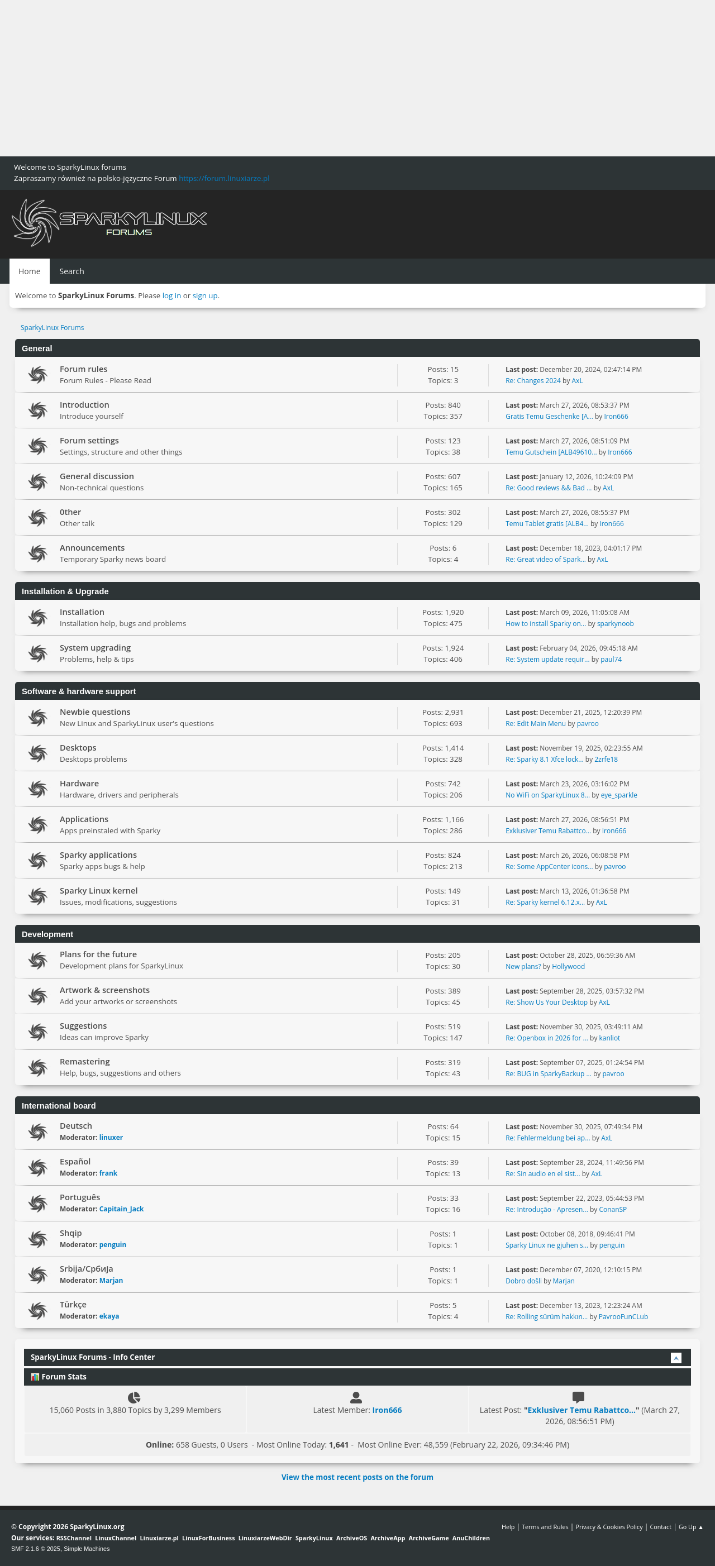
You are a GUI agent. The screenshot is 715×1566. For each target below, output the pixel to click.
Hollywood (568, 966)
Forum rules (83, 368)
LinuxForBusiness (208, 1538)
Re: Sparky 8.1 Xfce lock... (544, 759)
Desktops (78, 747)
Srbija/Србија (86, 1268)
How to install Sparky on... (546, 623)
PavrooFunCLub (624, 1316)
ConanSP (613, 1209)
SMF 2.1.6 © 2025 (35, 1548)
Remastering (85, 1061)
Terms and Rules (545, 1526)
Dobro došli (524, 1281)
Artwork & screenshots (105, 989)
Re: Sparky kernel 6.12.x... (545, 902)
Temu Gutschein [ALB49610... (551, 452)
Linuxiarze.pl (159, 1538)
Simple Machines (86, 1548)
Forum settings (89, 440)
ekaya (109, 1316)
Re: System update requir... (547, 659)
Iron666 (616, 416)
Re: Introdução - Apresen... (547, 1209)
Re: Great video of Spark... (546, 559)
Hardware (79, 783)
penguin (113, 1244)
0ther (70, 511)
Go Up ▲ (691, 1526)
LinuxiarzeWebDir (265, 1538)
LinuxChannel (115, 1538)
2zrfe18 (606, 759)
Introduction (84, 404)
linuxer (111, 1137)
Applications (84, 818)
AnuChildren (471, 1538)
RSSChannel (74, 1538)
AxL (577, 380)
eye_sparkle (619, 795)
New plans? (523, 966)
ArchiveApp (387, 1538)
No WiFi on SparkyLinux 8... (548, 795)
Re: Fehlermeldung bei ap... (548, 1138)
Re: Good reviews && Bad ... (549, 488)
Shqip (71, 1232)
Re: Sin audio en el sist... (543, 1173)
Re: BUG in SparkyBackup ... (549, 1073)
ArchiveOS (351, 1538)
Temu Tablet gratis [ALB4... (547, 523)
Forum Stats (59, 1377)
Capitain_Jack (121, 1209)
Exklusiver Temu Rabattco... (548, 830)
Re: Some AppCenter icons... (549, 866)
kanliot (610, 1038)
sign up (205, 295)
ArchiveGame (428, 1538)
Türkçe (73, 1304)
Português (80, 1196)
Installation (82, 611)
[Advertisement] (335, 78)
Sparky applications (98, 854)
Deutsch (76, 1125)
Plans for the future (98, 953)
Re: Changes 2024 (533, 380)
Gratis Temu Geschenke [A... (549, 416)
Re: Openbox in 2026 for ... (547, 1038)
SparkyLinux (314, 1538)
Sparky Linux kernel (99, 890)
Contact (660, 1526)
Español (75, 1161)
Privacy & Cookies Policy (608, 1526)
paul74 (611, 659)
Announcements (92, 547)
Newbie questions (95, 711)
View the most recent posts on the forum (357, 1477)
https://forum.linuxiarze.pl (224, 178)
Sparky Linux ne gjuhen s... (547, 1245)
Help (508, 1526)
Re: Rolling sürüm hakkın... (547, 1316)
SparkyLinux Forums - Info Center (93, 1357)
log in (172, 295)
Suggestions (83, 1025)
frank (108, 1173)
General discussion (97, 475)
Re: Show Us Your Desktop (547, 1002)
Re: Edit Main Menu (536, 723)
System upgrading (95, 647)
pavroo (588, 723)
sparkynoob (615, 623)
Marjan (111, 1280)
